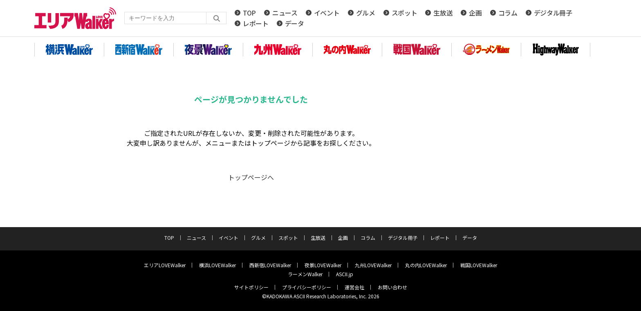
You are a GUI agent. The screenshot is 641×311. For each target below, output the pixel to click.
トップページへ (251, 177)
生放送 (443, 12)
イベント (327, 12)
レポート (256, 23)
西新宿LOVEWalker (270, 264)
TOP (249, 12)
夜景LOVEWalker (323, 264)
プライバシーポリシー (306, 287)
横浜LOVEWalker (217, 264)
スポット (404, 12)
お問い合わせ (392, 287)
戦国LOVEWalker (478, 264)
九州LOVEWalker (373, 264)
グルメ (365, 12)
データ (294, 23)
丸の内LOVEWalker (426, 264)
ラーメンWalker (305, 273)
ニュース (285, 12)
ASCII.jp (344, 273)
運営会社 (354, 287)
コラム (508, 12)
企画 (475, 12)
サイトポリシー (251, 287)
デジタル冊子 (553, 12)
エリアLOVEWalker (165, 264)
